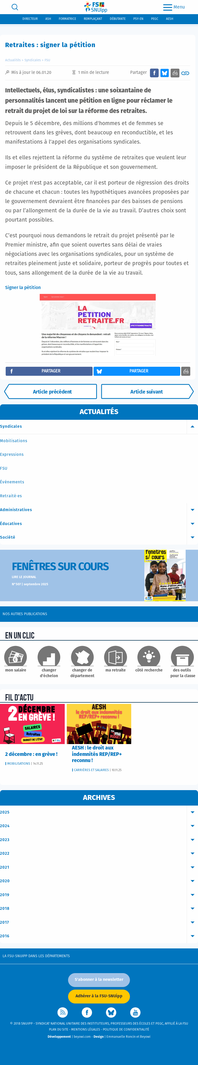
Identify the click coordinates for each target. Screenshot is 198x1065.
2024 (99, 826)
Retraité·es (11, 496)
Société (99, 538)
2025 (99, 812)
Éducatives (99, 524)
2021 (99, 868)
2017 (99, 923)
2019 (99, 895)
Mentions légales (85, 1029)
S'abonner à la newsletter (99, 979)
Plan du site (58, 1029)
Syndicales (32, 60)
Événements (12, 482)
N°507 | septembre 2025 (30, 584)
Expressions (12, 455)
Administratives (99, 510)
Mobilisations (13, 441)
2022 (99, 854)
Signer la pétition (23, 287)
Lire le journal (24, 577)
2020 (99, 881)
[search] (15, 7)
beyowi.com (82, 1036)
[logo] (95, 7)
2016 (99, 936)
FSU (47, 60)
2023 (99, 840)
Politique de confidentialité (126, 1029)
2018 (99, 909)
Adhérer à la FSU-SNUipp (99, 996)
